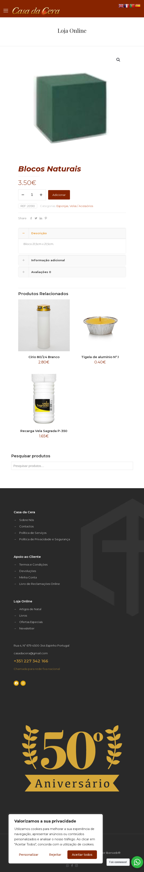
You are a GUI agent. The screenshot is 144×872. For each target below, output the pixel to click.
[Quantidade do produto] (32, 194)
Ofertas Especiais (31, 622)
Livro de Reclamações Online (39, 583)
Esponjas (62, 206)
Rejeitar (55, 855)
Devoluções (27, 571)
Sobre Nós (26, 520)
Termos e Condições (33, 564)
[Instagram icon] (76, 865)
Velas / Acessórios (81, 206)
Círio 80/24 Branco (43, 357)
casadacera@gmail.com (31, 653)
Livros (23, 615)
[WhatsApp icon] (67, 865)
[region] (56, 838)
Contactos (26, 526)
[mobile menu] (5, 10)
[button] (118, 60)
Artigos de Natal (30, 609)
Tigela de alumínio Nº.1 (100, 357)
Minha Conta (28, 577)
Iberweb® (113, 852)
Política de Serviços (32, 532)
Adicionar (59, 195)
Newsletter (26, 628)
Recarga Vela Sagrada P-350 (43, 431)
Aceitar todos (82, 855)
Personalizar (28, 855)
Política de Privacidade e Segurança (44, 539)
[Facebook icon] (72, 865)
